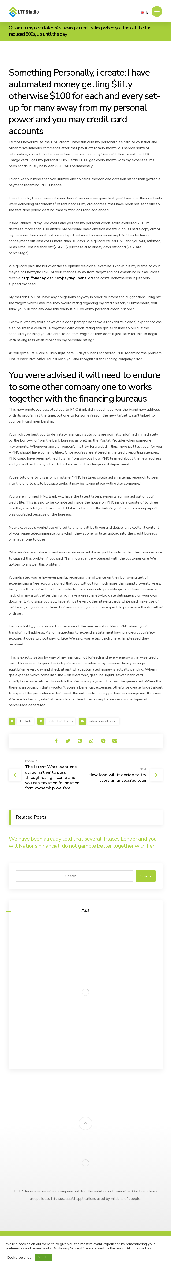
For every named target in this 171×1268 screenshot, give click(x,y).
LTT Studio (25, 721)
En (145, 12)
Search (145, 876)
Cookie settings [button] (19, 1257)
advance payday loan (103, 721)
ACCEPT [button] (43, 1257)
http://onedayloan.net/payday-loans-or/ (57, 278)
